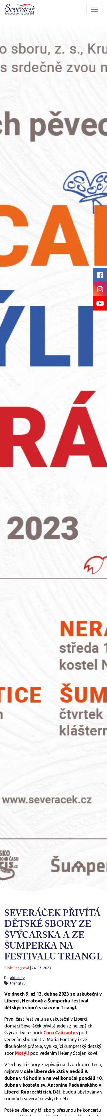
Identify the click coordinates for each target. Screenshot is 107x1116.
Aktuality (17, 978)
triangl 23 (18, 983)
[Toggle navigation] (94, 9)
